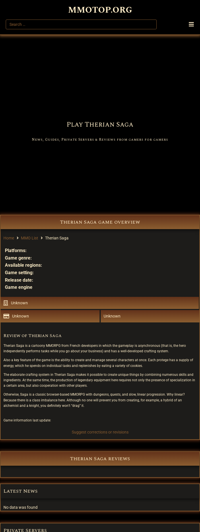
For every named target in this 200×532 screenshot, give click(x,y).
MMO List (29, 238)
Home (8, 238)
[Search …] (81, 24)
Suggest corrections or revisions (100, 432)
